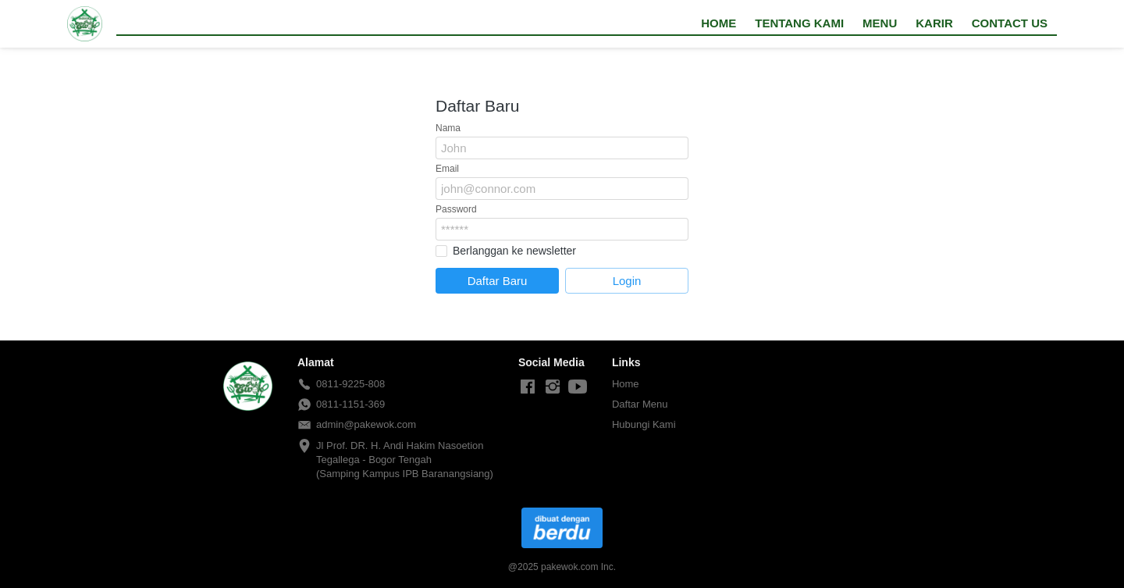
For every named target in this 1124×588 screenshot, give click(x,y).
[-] (527, 387)
